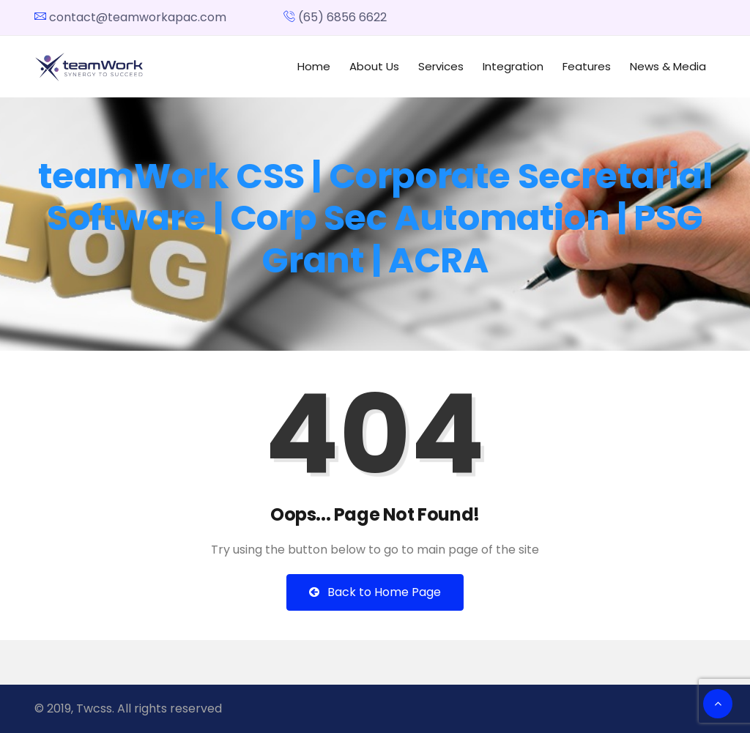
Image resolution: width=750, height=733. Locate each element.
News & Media (668, 66)
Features (586, 66)
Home (313, 66)
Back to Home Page (375, 592)
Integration (513, 66)
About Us (374, 66)
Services (441, 66)
